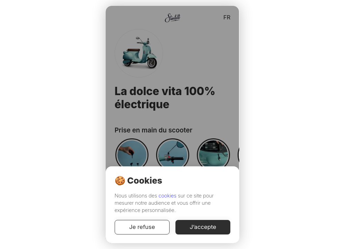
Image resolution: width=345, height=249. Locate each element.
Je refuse (142, 227)
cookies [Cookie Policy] (167, 196)
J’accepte (203, 227)
